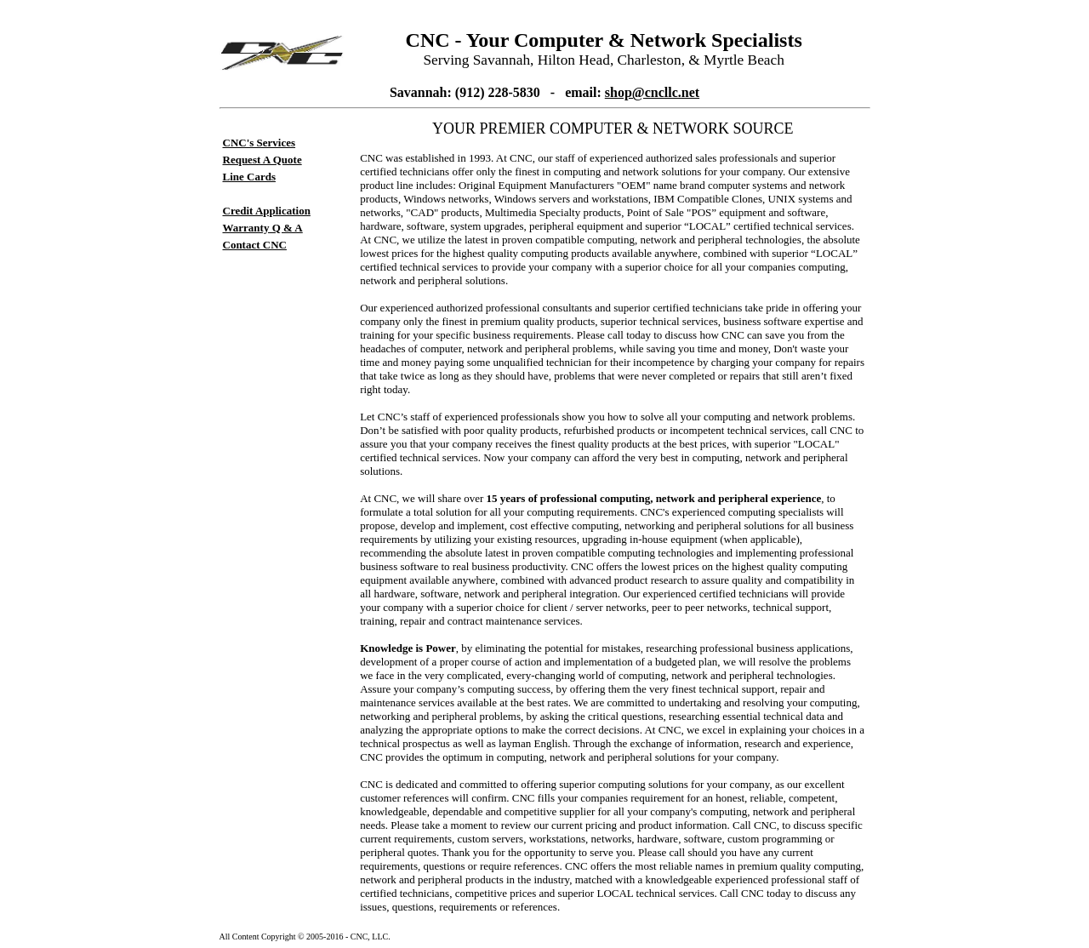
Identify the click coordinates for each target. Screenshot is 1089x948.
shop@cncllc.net (652, 92)
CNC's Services (259, 142)
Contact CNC (255, 244)
